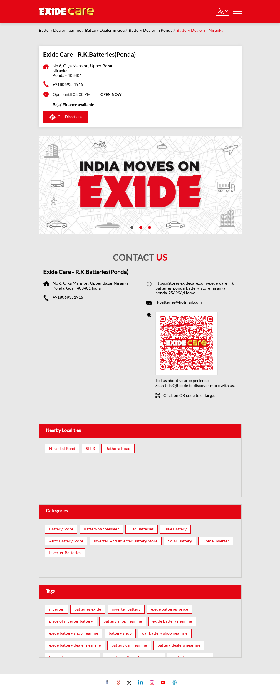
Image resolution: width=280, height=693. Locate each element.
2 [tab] (140, 226)
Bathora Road (117, 448)
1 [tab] (131, 226)
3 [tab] (148, 226)
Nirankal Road (62, 448)
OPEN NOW (111, 94)
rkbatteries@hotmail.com (178, 302)
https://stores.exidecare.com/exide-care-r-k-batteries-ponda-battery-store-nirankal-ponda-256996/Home (195, 287)
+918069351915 (68, 84)
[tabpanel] (140, 185)
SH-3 (90, 448)
